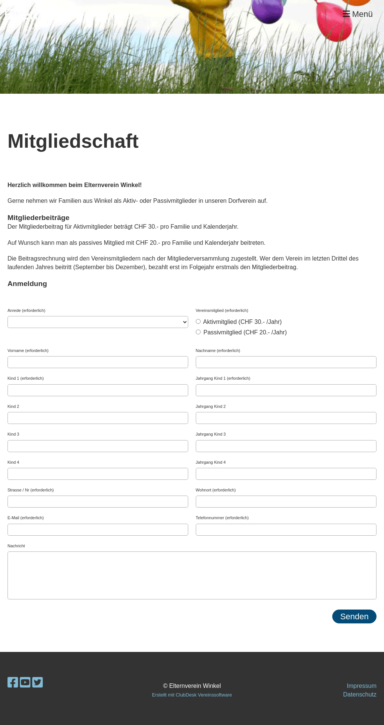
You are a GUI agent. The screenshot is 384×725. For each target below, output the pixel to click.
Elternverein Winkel (68, 14)
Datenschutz (359, 694)
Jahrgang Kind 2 (211, 406)
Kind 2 (13, 406)
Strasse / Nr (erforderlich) (31, 490)
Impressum (361, 686)
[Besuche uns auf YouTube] (25, 682)
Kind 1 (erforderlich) (26, 378)
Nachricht (16, 546)
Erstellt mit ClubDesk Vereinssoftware (192, 695)
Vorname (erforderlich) (28, 350)
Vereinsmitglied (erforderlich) (222, 310)
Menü (358, 14)
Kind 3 (13, 434)
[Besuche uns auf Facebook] (13, 682)
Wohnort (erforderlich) (216, 490)
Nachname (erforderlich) (218, 350)
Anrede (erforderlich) (26, 310)
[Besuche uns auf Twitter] (37, 682)
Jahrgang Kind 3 (211, 434)
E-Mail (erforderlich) (26, 517)
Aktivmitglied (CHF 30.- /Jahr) (239, 322)
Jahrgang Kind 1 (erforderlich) (223, 378)
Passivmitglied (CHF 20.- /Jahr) (241, 332)
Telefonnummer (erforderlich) (222, 517)
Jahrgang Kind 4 (211, 462)
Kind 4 (13, 462)
